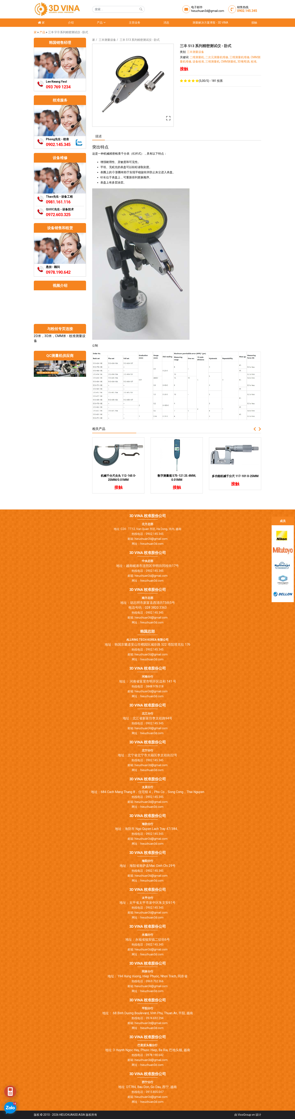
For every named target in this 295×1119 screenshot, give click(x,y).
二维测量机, (197, 57)
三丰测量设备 (107, 39)
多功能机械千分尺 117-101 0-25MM (235, 476)
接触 (254, 22)
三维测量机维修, (240, 57)
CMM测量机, (229, 61)
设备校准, (199, 61)
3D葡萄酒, (244, 61)
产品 (101, 22)
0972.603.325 (58, 214)
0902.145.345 (247, 11)
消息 (166, 22)
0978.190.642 (58, 272)
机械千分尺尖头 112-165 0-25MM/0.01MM (118, 477)
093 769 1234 (58, 86)
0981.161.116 (58, 201)
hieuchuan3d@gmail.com (207, 11)
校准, (254, 61)
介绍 (71, 22)
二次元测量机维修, (217, 57)
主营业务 (134, 22)
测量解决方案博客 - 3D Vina (210, 22)
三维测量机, (213, 61)
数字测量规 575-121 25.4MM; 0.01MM (177, 477)
